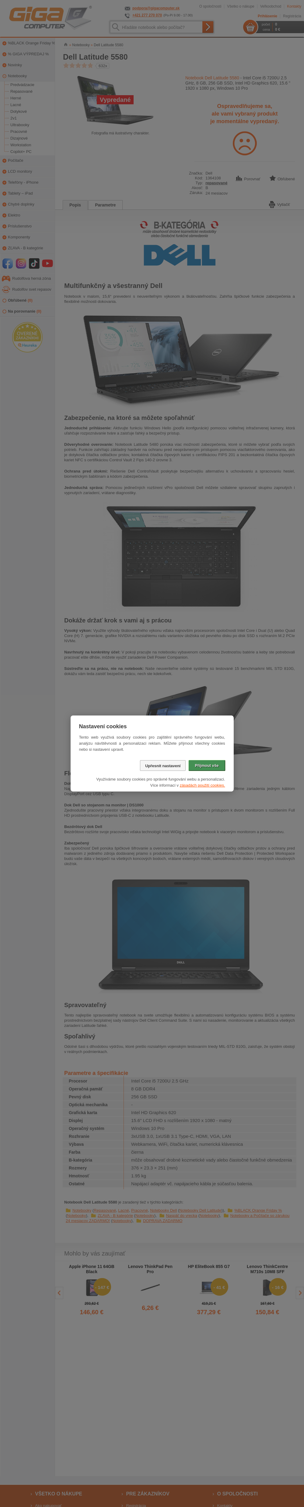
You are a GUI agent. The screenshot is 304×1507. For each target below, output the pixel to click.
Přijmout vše (206, 765)
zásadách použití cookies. (202, 785)
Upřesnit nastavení (162, 766)
